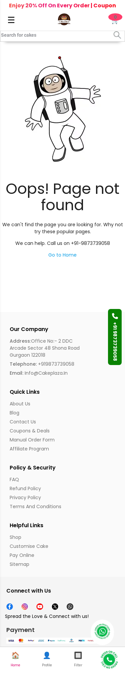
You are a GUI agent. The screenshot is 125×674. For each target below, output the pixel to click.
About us (20, 403)
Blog (14, 412)
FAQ (14, 479)
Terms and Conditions (35, 506)
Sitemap (19, 564)
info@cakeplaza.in (39, 373)
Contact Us (23, 421)
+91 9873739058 (115, 337)
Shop (15, 537)
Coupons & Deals (30, 430)
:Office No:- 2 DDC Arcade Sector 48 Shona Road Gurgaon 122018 (45, 348)
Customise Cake (29, 546)
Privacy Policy (25, 497)
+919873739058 (42, 364)
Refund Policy (25, 488)
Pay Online (22, 555)
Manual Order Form (32, 439)
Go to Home (62, 255)
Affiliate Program (29, 448)
